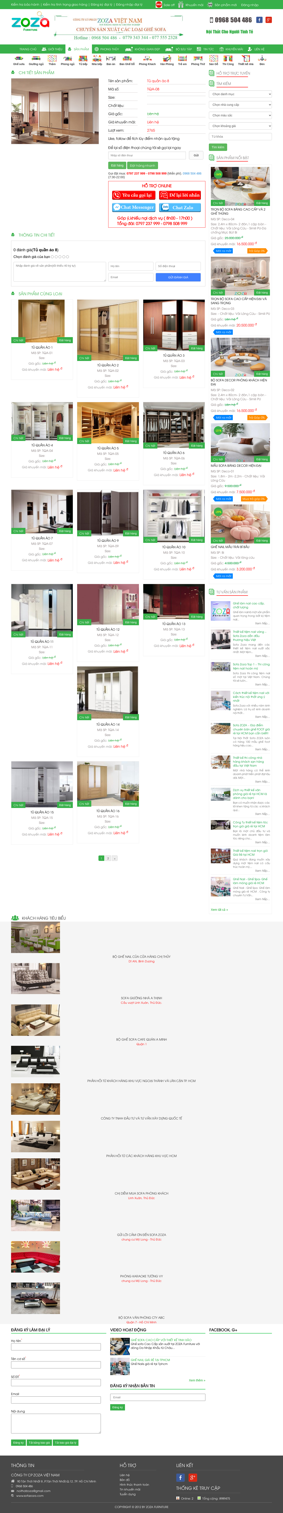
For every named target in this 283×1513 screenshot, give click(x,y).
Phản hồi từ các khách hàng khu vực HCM (141, 1156)
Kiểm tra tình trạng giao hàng (65, 4)
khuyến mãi (234, 49)
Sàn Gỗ (213, 60)
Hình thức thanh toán (134, 1484)
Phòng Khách (147, 60)
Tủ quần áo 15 (42, 812)
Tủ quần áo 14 (108, 724)
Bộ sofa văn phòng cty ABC (141, 1317)
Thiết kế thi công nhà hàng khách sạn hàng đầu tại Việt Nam (248, 761)
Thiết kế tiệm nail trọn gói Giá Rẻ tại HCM (250, 852)
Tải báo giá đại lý (65, 1442)
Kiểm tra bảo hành (25, 4)
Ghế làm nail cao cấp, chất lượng (249, 605)
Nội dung (18, 1411)
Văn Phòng (167, 60)
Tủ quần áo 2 (108, 365)
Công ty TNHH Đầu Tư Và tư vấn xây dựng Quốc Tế (141, 1118)
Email (15, 1394)
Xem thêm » (197, 1380)
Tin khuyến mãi (130, 1489)
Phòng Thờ (198, 60)
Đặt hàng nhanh (142, 165)
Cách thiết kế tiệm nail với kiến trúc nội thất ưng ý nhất (251, 696)
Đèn (262, 60)
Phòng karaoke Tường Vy (141, 1276)
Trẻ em (182, 60)
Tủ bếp (83, 60)
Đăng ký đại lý (101, 4)
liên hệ (260, 49)
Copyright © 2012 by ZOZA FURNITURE (141, 1507)
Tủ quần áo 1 (42, 347)
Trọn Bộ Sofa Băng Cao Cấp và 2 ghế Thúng (238, 211)
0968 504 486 (192, 173)
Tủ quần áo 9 (108, 540)
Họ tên (16, 1340)
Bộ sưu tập (184, 49)
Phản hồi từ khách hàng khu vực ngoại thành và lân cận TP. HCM (141, 1081)
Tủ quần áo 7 (42, 538)
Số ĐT (15, 1376)
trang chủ (28, 49)
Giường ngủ (36, 60)
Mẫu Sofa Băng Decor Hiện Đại (236, 465)
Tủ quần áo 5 (108, 448)
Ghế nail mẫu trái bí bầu (230, 547)
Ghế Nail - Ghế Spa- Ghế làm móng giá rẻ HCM (250, 881)
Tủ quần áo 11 (42, 641)
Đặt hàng (117, 165)
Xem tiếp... (262, 623)
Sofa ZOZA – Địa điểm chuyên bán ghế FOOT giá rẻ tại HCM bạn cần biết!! (251, 729)
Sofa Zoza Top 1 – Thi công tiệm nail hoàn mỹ (251, 666)
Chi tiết (18, 340)
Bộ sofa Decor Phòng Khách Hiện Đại (239, 382)
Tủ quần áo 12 (108, 629)
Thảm (52, 60)
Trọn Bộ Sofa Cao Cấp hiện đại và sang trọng (239, 301)
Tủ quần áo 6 (174, 452)
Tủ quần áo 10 (173, 547)
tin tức (208, 49)
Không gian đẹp (147, 49)
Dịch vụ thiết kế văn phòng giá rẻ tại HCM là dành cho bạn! (250, 794)
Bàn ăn (111, 60)
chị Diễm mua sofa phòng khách (141, 1193)
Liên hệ (125, 1475)
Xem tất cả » (219, 909)
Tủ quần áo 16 (108, 811)
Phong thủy (109, 49)
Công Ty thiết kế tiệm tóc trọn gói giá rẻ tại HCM (250, 824)
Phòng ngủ (67, 60)
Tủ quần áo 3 (174, 355)
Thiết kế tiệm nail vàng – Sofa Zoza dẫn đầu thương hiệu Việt (249, 635)
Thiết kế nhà (245, 60)
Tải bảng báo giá (39, 1442)
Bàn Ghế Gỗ (127, 60)
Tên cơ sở (18, 1358)
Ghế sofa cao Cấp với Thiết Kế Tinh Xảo (161, 1340)
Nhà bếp (97, 60)
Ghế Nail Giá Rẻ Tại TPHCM (150, 1360)
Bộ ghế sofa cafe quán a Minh (141, 1039)
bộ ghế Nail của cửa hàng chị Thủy (141, 956)
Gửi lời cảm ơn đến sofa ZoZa (141, 1234)
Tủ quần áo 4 (42, 445)
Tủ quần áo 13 (173, 624)
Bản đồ (125, 1480)
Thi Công (228, 60)
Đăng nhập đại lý (129, 4)
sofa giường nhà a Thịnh (141, 998)
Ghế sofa (19, 60)
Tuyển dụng (128, 1494)
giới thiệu (55, 49)
